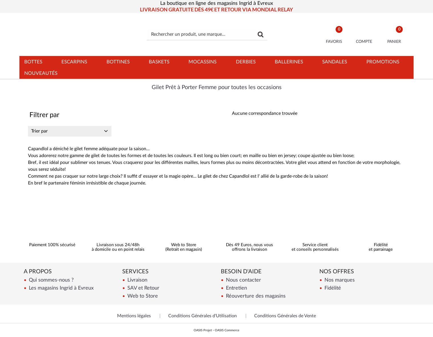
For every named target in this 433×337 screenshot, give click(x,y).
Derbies (246, 61)
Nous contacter (242, 280)
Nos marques (339, 280)
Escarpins (74, 61)
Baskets (159, 61)
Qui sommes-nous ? (50, 280)
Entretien (235, 288)
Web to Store (142, 296)
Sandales (334, 61)
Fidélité (332, 288)
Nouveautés (40, 73)
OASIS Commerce (227, 330)
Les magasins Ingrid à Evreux (60, 288)
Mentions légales (134, 316)
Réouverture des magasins (255, 296)
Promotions (382, 61)
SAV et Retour (142, 288)
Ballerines (289, 61)
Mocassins (202, 61)
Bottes (33, 61)
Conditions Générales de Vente (285, 316)
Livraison (136, 280)
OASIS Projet (203, 330)
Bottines (118, 61)
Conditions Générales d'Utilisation (202, 316)
